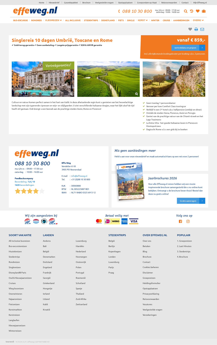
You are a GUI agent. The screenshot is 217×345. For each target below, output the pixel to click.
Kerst (143, 20)
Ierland (46, 293)
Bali (45, 246)
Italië (45, 304)
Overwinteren (15, 293)
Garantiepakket (71, 2)
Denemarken (49, 256)
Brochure (86, 2)
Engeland (47, 267)
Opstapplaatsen (125, 2)
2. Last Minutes (184, 246)
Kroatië (46, 309)
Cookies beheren (151, 267)
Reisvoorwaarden (169, 2)
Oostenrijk (81, 262)
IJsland (46, 299)
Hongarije (47, 288)
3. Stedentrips (183, 251)
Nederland (81, 251)
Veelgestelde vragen (104, 2)
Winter (155, 20)
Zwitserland (81, 304)
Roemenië (81, 277)
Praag (111, 272)
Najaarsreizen (15, 299)
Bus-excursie (20, 20)
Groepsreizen (149, 277)
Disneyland (108, 20)
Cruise (166, 20)
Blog (145, 251)
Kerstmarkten (15, 309)
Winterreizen (15, 330)
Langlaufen (14, 320)
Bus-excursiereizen (18, 246)
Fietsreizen (14, 304)
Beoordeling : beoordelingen (25, 183)
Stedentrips (91, 20)
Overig (198, 20)
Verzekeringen (150, 314)
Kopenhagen (114, 251)
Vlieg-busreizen (16, 288)
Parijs (111, 267)
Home (41, 2)
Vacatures (147, 304)
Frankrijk (47, 272)
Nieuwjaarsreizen (17, 325)
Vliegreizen (53, 20)
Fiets (121, 20)
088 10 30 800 (134, 11)
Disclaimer (148, 272)
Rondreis (36, 20)
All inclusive (72, 20)
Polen (78, 267)
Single (130, 20)
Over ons (147, 240)
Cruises (12, 283)
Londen (112, 256)
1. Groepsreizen (184, 240)
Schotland (80, 283)
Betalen (146, 246)
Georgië (46, 277)
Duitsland (47, 262)
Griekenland (48, 283)
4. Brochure (182, 256)
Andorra (46, 240)
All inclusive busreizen (19, 240)
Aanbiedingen (181, 20)
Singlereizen (15, 267)
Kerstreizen (14, 314)
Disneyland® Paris (17, 272)
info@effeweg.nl (79, 175)
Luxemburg (113, 262)
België (46, 251)
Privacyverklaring (151, 293)
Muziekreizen (15, 251)
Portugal (80, 272)
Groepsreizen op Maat (147, 2)
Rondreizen (14, 262)
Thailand (80, 293)
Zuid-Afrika (81, 299)
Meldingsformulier (151, 283)
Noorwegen (81, 256)
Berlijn (111, 246)
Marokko (80, 246)
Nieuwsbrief (54, 2)
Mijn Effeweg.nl (200, 2)
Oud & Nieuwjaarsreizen (20, 277)
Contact (185, 2)
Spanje (79, 288)
